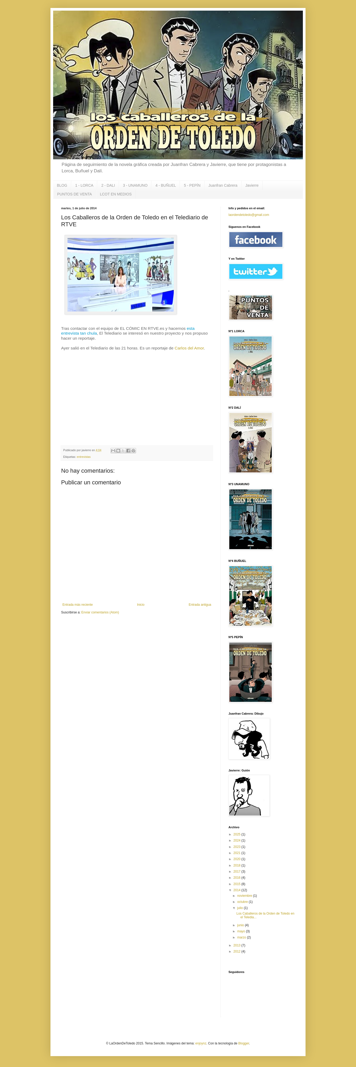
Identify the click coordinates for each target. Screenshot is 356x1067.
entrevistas (84, 456)
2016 (237, 878)
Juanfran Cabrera (223, 185)
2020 (237, 859)
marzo (242, 937)
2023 (237, 847)
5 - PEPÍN (192, 185)
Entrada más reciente (77, 605)
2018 (237, 865)
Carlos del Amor (189, 348)
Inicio (141, 605)
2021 (237, 853)
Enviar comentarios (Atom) (100, 612)
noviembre (245, 896)
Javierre (252, 185)
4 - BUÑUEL (165, 185)
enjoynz (200, 1043)
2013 (237, 945)
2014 (237, 890)
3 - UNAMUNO (135, 185)
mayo (241, 931)
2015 (237, 884)
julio (240, 908)
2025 (237, 834)
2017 (237, 871)
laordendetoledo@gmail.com (248, 215)
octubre (243, 902)
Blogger (243, 1043)
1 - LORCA (84, 185)
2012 (237, 951)
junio (241, 925)
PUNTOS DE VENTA (74, 194)
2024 (237, 840)
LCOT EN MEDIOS (116, 194)
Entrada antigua (200, 605)
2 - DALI (108, 185)
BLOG (62, 185)
